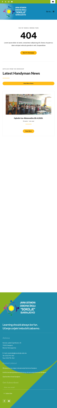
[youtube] (12, 1)
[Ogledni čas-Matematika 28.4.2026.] (28, 95)
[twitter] (5, 1)
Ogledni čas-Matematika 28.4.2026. (28, 117)
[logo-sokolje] (15, 6)
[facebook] (2, 1)
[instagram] (8, 1)
